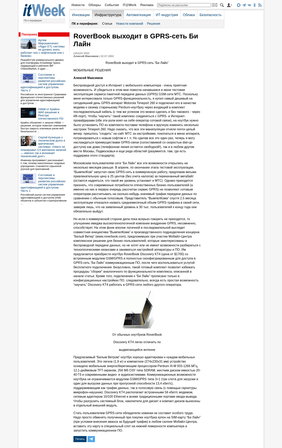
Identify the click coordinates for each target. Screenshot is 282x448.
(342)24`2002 (81, 53)
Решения (153, 23)
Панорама (29, 34)
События (112, 5)
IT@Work (129, 5)
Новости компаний (129, 23)
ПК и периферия (33, 20)
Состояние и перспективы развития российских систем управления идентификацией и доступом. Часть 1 (43, 182)
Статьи (107, 23)
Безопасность (210, 15)
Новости (78, 5)
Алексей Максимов (86, 56)
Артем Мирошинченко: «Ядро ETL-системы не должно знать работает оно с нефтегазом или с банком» (43, 48)
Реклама (146, 5)
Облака (189, 15)
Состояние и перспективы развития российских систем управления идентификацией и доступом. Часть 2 (43, 82)
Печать (80, 439)
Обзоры (95, 5)
